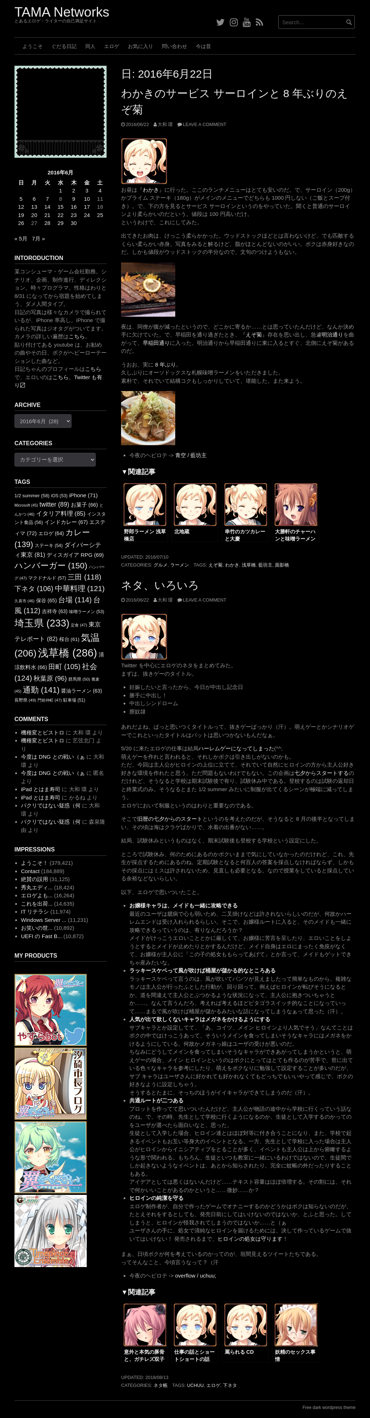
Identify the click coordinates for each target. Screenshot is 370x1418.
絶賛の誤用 (34, 879)
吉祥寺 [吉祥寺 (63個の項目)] (55, 611)
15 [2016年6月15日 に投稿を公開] (60, 207)
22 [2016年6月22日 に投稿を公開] (60, 215)
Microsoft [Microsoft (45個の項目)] (26, 505)
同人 (90, 46)
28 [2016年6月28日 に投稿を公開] (47, 223)
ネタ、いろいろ (160, 585)
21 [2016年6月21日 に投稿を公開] (47, 215)
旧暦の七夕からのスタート (169, 819)
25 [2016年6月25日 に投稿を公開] (100, 215)
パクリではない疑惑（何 (51, 805)
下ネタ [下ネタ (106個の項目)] (33, 589)
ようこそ (32, 46)
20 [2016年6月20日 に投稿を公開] (34, 215)
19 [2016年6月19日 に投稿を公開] (21, 215)
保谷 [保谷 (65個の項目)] (46, 600)
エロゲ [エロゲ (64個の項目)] (51, 533)
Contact (30, 871)
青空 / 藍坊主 (191, 455)
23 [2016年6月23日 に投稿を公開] (74, 215)
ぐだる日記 (64, 46)
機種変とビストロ (42, 732)
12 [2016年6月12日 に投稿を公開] (21, 207)
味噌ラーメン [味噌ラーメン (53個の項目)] (86, 611)
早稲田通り (156, 343)
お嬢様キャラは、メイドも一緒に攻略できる (183, 905)
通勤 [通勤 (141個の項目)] (41, 689)
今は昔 (203, 46)
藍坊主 (265, 565)
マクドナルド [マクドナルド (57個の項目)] (47, 578)
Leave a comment (204, 124)
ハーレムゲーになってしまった (236, 748)
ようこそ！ (34, 863)
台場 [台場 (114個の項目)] (74, 600)
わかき (151, 190)
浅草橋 (249, 565)
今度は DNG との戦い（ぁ (53, 757)
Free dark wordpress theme (329, 1407)
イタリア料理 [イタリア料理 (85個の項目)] (61, 513)
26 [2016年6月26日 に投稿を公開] (21, 223)
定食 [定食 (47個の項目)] (79, 625)
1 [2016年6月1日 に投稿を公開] (60, 190)
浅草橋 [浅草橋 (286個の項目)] (67, 653)
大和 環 (165, 124)
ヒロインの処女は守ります (250, 1239)
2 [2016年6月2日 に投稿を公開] (73, 190)
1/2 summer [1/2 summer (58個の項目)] (32, 495)
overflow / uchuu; (195, 1275)
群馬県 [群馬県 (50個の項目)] (79, 679)
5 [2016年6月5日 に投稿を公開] (21, 199)
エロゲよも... (37, 895)
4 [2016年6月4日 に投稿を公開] (100, 190)
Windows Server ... (43, 920)
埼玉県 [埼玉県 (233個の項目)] (41, 623)
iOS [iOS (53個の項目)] (59, 495)
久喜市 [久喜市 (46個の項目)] (24, 601)
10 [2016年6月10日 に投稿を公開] (87, 199)
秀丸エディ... (37, 887)
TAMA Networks (61, 12)
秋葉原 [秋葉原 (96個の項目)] (50, 678)
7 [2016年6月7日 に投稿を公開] (47, 199)
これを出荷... (37, 904)
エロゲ (111, 46)
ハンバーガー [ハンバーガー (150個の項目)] (50, 565)
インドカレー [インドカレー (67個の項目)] (66, 522)
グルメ (161, 565)
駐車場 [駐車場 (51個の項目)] (74, 700)
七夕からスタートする (321, 773)
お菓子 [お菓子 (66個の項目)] (84, 505)
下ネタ (230, 1385)
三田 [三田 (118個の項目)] (84, 577)
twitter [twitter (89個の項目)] (54, 504)
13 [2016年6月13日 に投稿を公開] (34, 207)
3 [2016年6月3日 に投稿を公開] (86, 190)
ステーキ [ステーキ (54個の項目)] (49, 545)
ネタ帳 (161, 1385)
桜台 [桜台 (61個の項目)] (69, 639)
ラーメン (179, 565)
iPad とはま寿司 (40, 789)
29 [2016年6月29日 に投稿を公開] (60, 223)
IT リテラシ (35, 912)
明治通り (332, 334)
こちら (77, 336)
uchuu (195, 1385)
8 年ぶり (165, 364)
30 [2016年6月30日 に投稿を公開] (74, 223)
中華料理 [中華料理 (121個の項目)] (80, 588)
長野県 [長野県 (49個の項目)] (25, 700)
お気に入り (140, 46)
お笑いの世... (37, 928)
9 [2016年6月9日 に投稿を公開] (73, 199)
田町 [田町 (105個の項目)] (64, 667)
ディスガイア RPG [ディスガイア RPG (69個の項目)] (75, 555)
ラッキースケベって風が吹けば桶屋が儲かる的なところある (202, 970)
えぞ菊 (254, 334)
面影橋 (282, 565)
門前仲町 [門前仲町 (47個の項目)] (50, 700)
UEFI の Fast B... (41, 936)
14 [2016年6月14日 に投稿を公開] (47, 207)
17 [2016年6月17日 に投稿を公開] (87, 207)
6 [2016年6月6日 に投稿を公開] (34, 199)
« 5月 (20, 238)
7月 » (38, 238)
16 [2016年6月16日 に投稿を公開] (74, 207)
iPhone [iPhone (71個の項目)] (83, 495)
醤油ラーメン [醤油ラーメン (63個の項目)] (81, 691)
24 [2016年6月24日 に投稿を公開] (87, 215)
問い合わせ (174, 46)
